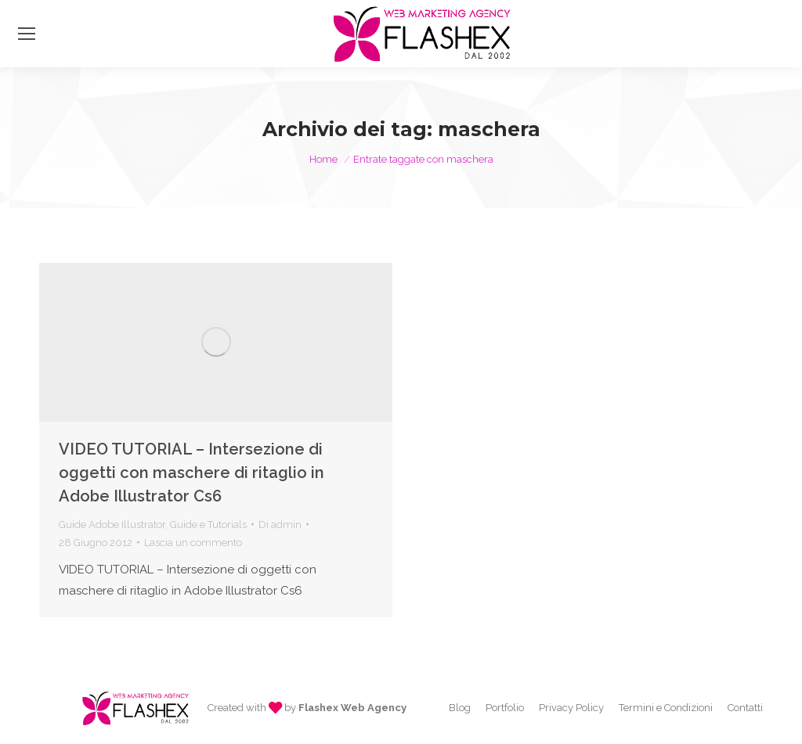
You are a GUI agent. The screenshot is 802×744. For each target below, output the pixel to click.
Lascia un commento (193, 542)
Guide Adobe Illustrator (112, 524)
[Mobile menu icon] (27, 34)
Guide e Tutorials (208, 524)
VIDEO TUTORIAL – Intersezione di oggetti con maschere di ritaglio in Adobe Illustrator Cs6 (191, 472)
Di (280, 524)
